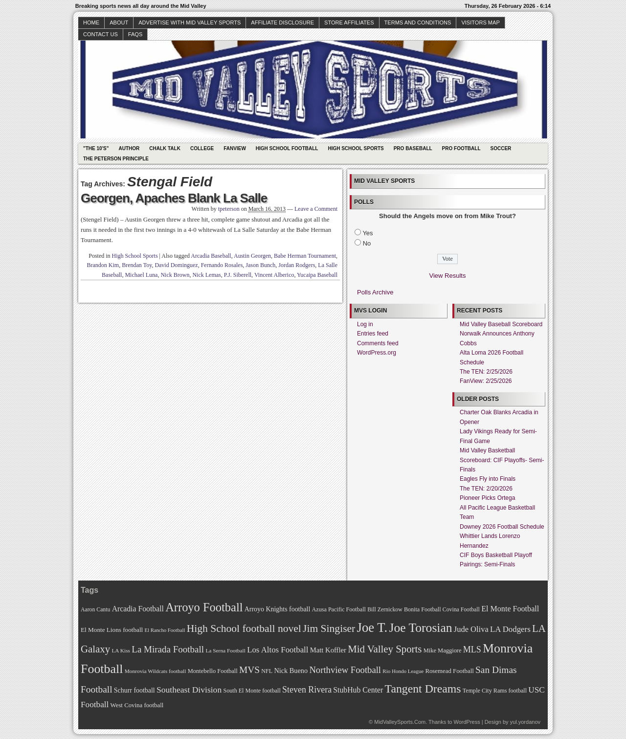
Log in (365, 324)
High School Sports (355, 148)
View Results (447, 275)
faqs (135, 34)
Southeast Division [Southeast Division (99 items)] (189, 689)
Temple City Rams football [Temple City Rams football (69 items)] (495, 690)
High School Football (287, 148)
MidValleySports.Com (399, 722)
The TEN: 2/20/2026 (486, 488)
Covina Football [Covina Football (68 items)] (461, 609)
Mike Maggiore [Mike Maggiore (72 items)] (443, 650)
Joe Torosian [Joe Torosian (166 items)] (420, 628)
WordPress (466, 722)
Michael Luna (141, 274)
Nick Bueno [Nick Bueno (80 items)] (291, 670)
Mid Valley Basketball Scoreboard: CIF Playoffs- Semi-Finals (502, 460)
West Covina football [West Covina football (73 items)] (137, 705)
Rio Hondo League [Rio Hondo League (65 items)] (403, 671)
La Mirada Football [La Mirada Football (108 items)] (168, 649)
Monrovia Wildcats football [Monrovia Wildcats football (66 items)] (155, 671)
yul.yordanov (525, 722)
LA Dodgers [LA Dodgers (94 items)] (510, 629)
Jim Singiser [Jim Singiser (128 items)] (329, 628)
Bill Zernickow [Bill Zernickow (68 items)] (384, 609)
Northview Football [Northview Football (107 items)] (345, 670)
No (367, 243)
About (119, 22)
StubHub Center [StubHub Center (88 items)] (358, 690)
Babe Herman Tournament (305, 255)
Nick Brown (174, 274)
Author (128, 148)
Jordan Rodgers (296, 265)
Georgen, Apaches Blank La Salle (174, 198)
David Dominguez (176, 265)
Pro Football (461, 148)
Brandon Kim (103, 265)
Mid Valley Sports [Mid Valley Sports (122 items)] (385, 649)
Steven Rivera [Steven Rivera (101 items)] (307, 689)
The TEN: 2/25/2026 (486, 371)
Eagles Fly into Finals (487, 478)
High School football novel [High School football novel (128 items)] (244, 628)
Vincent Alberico (274, 274)
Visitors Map (480, 22)
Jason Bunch (260, 265)
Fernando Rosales (222, 265)
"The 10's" (96, 148)
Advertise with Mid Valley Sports (189, 22)
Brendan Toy (137, 265)
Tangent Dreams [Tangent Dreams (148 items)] (423, 688)
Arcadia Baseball (211, 255)
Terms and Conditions (417, 22)
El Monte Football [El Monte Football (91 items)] (510, 609)
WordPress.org (376, 352)
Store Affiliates (349, 22)
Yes (367, 233)
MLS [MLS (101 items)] (472, 649)
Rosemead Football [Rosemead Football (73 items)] (449, 671)
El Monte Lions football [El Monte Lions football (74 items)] (112, 629)
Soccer (501, 148)
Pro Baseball (413, 148)
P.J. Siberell (237, 274)
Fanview (235, 148)
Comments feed (378, 343)
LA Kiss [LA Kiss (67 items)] (121, 650)
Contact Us (100, 34)
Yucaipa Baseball (317, 274)
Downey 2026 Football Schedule (502, 526)
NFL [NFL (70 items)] (266, 671)
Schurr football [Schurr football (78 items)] (134, 690)
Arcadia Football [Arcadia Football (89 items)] (138, 609)
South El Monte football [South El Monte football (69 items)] (251, 690)
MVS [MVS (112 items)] (249, 670)
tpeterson (229, 208)
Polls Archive (375, 292)
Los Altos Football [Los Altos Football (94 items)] (277, 649)
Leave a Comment (315, 208)
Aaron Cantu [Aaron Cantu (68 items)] (95, 609)
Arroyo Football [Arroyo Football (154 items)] (204, 607)
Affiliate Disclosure (282, 22)
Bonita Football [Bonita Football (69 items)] (422, 609)
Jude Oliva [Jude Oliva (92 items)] (471, 629)
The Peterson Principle (116, 158)
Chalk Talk (164, 148)
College (202, 148)
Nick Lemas (206, 274)
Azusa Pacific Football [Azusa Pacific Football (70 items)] (339, 609)
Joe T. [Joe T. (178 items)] (372, 627)
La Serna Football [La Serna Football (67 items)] (225, 650)
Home (91, 22)
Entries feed (372, 333)
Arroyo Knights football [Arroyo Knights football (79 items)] (278, 609)
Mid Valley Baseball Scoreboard (501, 324)
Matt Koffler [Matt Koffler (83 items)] (328, 650)
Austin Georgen (252, 255)
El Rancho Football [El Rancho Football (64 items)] (165, 630)
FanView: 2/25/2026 (486, 381)
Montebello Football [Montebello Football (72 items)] (213, 671)
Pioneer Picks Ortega (487, 497)
